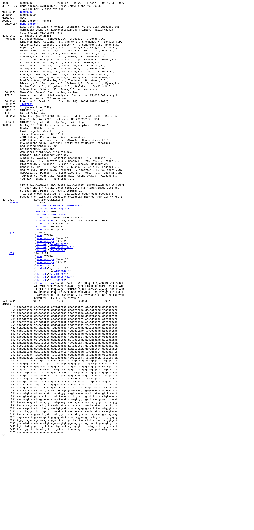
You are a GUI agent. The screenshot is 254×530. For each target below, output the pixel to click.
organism (42, 250)
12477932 (26, 125)
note (39, 275)
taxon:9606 (57, 257)
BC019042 (26, 14)
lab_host (42, 271)
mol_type (42, 254)
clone (39, 261)
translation (44, 339)
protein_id (43, 325)
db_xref (41, 246)
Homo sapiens (29, 28)
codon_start (44, 318)
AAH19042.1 (62, 325)
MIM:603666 (57, 300)
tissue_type (44, 264)
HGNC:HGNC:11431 (61, 296)
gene (12, 279)
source (14, 243)
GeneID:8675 (58, 293)
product (41, 322)
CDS (11, 304)
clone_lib (43, 268)
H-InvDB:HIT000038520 (65, 246)
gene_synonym (45, 286)
